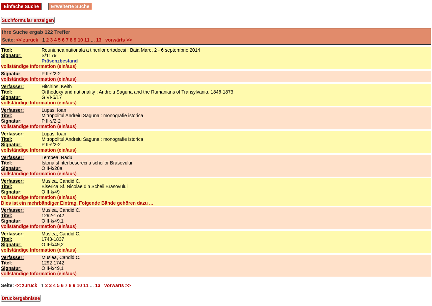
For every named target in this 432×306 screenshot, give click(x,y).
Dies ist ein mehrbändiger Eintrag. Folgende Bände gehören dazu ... (77, 203)
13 (99, 40)
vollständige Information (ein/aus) (39, 66)
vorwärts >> (117, 40)
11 (87, 40)
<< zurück (28, 40)
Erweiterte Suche (70, 6)
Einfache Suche (21, 6)
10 (80, 40)
